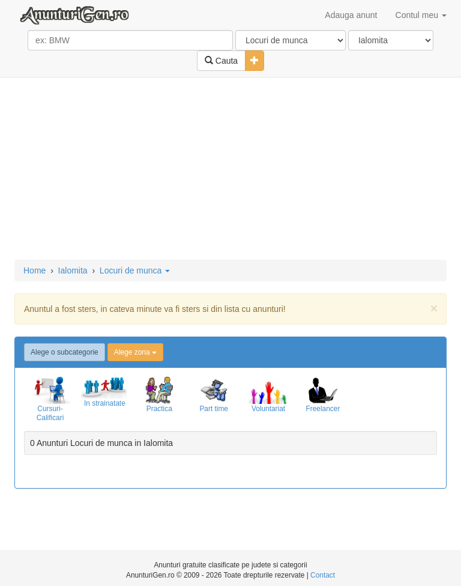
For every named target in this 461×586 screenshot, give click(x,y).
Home (34, 270)
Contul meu (421, 15)
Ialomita (73, 270)
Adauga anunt (351, 15)
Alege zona (135, 352)
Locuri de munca (135, 270)
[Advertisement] (230, 169)
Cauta (221, 61)
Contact (322, 575)
